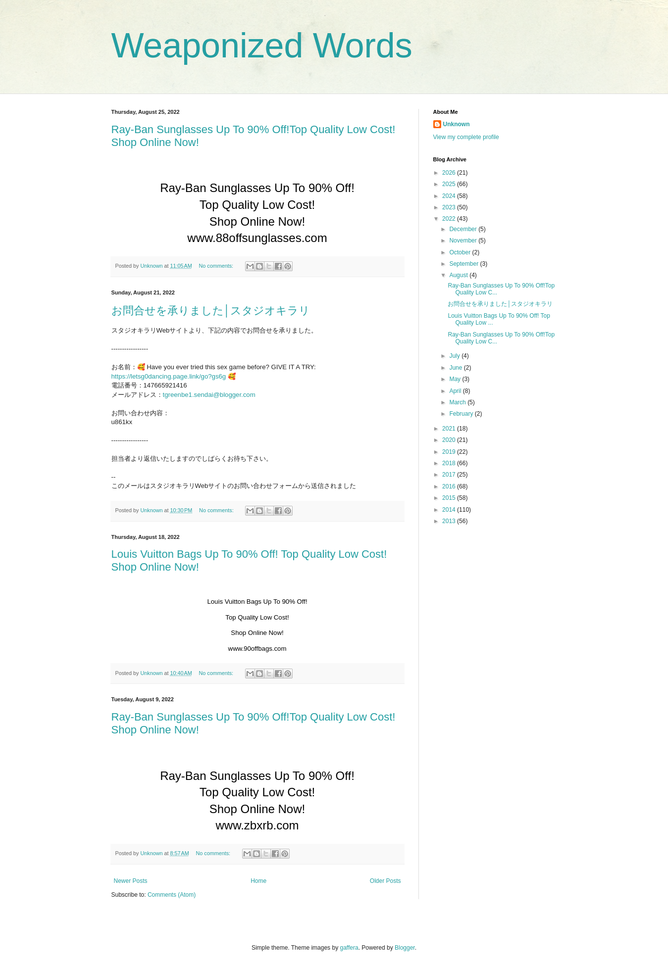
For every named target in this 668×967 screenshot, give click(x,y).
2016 (449, 486)
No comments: (217, 266)
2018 (449, 463)
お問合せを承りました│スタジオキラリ (210, 310)
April (455, 390)
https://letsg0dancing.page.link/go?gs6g (168, 376)
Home (258, 880)
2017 (449, 474)
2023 (449, 207)
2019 (449, 451)
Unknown (456, 124)
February (461, 413)
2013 (449, 521)
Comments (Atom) (172, 894)
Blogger (405, 947)
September (464, 263)
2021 (449, 428)
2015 (449, 497)
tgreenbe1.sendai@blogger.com (209, 394)
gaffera (349, 947)
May (455, 379)
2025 (449, 184)
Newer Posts (131, 880)
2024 (449, 196)
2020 (449, 439)
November (463, 240)
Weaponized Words (261, 45)
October (460, 252)
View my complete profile (466, 137)
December (463, 229)
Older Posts (385, 880)
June (456, 367)
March (458, 402)
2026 (449, 172)
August (459, 275)
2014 (449, 509)
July (455, 355)
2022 (449, 218)
